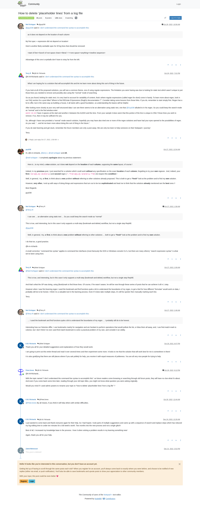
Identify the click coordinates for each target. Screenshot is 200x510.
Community (34, 4)
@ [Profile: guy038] (29, 28)
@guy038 (41, 24)
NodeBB (98, 499)
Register (24, 481)
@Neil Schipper (38, 268)
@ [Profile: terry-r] (44, 153)
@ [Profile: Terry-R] (29, 210)
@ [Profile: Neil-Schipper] (32, 271)
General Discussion (26, 18)
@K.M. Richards (38, 73)
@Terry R (41, 206)
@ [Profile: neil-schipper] (55, 153)
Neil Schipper (31, 24)
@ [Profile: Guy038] (130, 108)
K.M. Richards (31, 344)
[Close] (180, 464)
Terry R (28, 73)
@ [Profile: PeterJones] (31, 403)
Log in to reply (175, 18)
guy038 (28, 149)
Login (32, 481)
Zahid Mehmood (32, 449)
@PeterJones (42, 399)
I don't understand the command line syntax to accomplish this (64, 28)
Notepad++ (108, 495)
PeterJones (30, 370)
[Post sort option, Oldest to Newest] (165, 18)
